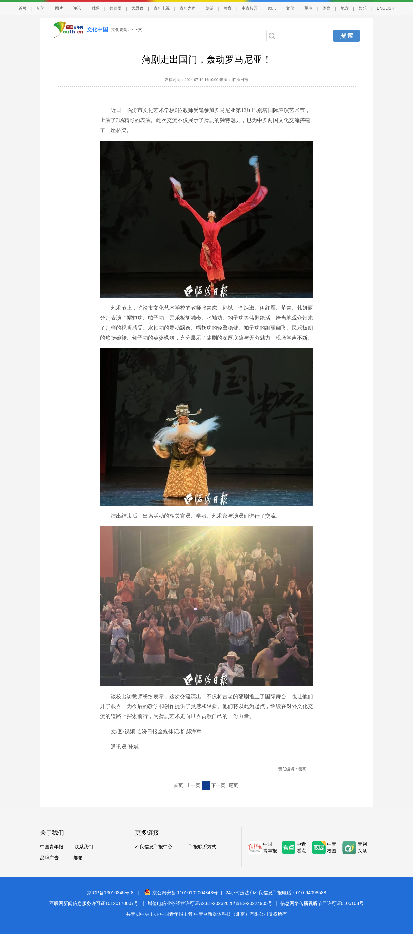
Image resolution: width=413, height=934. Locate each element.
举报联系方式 (202, 846)
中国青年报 (51, 846)
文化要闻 (119, 29)
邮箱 (78, 857)
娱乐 (363, 8)
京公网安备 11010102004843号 (181, 892)
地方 (345, 8)
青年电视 (162, 8)
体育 (326, 8)
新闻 (41, 8)
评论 (77, 8)
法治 (210, 8)
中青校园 (250, 8)
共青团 (115, 8)
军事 (308, 8)
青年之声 (188, 8)
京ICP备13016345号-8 (110, 892)
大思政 (137, 8)
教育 (228, 8)
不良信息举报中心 (153, 846)
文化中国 (97, 29)
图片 (59, 8)
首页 (23, 8)
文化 (290, 8)
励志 (272, 8)
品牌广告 (49, 857)
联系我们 (83, 846)
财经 (95, 8)
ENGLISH (385, 8)
